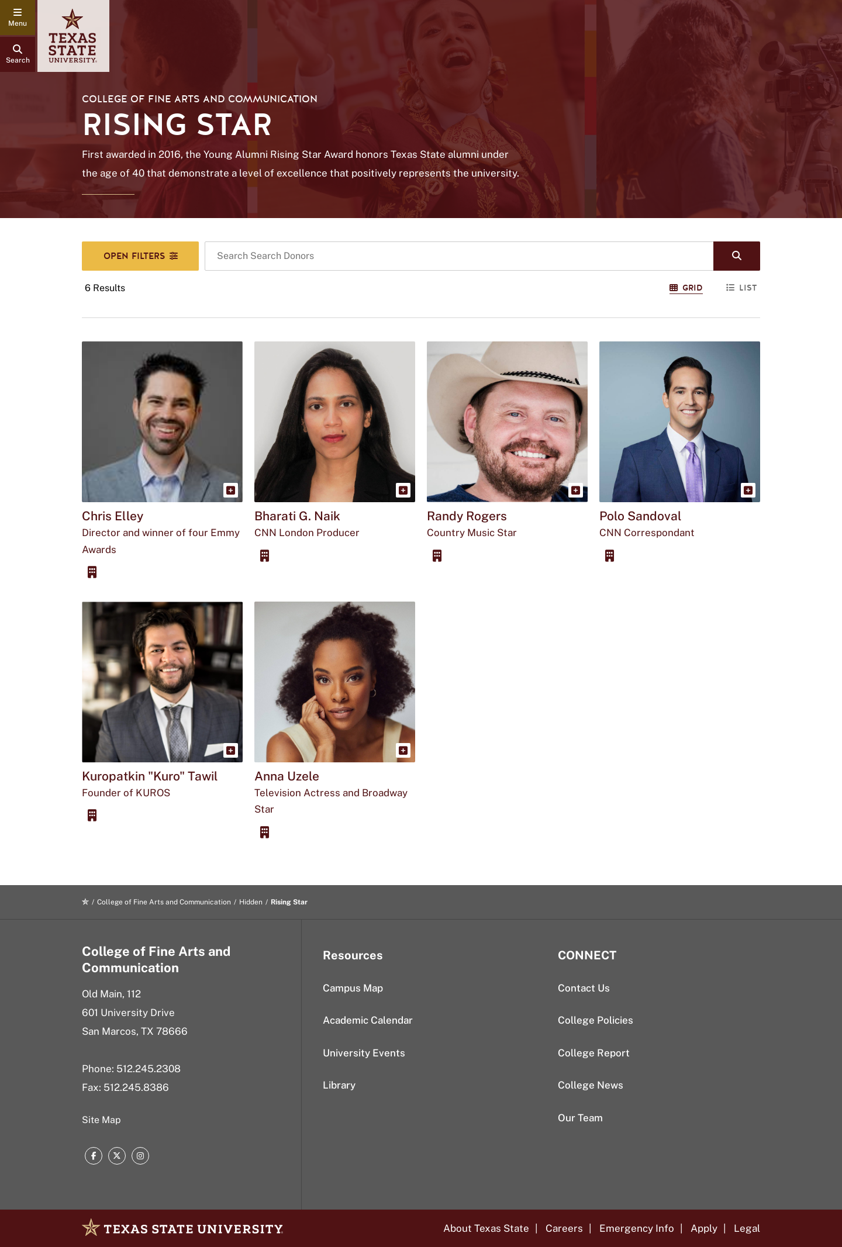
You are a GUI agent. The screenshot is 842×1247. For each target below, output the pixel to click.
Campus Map (353, 988)
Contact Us (584, 988)
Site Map (101, 1119)
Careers (564, 1228)
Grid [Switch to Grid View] (686, 287)
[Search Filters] (140, 256)
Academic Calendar (368, 1020)
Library (339, 1085)
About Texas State (486, 1228)
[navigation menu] (17, 17)
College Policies (595, 1020)
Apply (704, 1228)
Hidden (251, 902)
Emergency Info (636, 1228)
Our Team (580, 1118)
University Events (364, 1053)
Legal (747, 1228)
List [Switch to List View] (741, 287)
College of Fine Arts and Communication (200, 99)
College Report (594, 1053)
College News (590, 1085)
